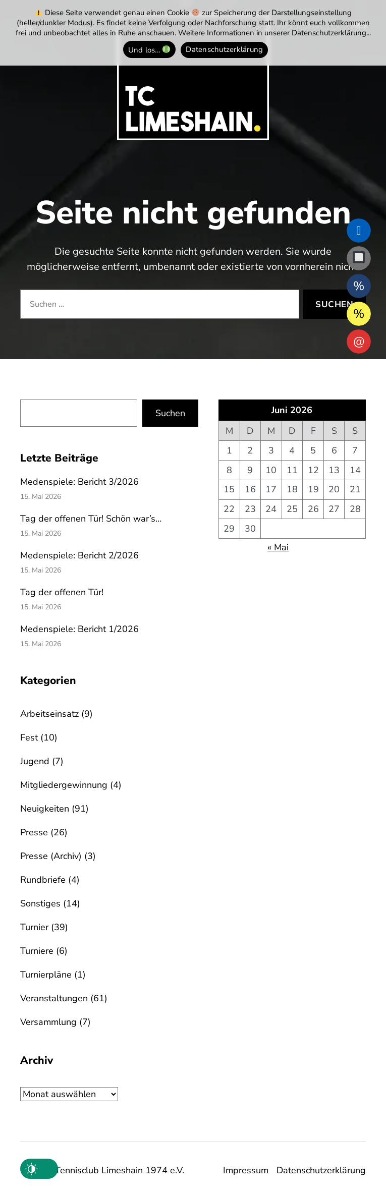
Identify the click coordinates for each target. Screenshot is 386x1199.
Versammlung (48, 1022)
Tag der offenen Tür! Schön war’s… (90, 518)
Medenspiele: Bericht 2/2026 (79, 555)
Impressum (245, 1170)
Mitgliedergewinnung (63, 785)
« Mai (278, 547)
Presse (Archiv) (51, 856)
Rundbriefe (43, 880)
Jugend (34, 761)
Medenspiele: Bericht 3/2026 (79, 482)
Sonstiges (40, 903)
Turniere (36, 951)
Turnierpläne (46, 974)
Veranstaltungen (54, 998)
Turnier (34, 927)
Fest (29, 737)
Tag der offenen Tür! (61, 592)
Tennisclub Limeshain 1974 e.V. (119, 1170)
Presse (34, 832)
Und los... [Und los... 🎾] (149, 49)
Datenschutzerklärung (321, 1170)
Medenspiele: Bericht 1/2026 (79, 629)
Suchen (170, 413)
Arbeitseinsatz (49, 714)
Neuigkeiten (44, 809)
